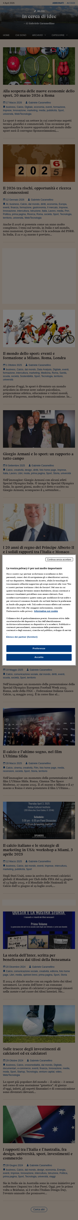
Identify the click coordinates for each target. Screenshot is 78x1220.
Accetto (39, 657)
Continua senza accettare (59, 559)
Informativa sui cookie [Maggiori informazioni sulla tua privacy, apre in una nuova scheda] (46, 611)
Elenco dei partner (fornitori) (22, 637)
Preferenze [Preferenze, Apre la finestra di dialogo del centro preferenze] (39, 648)
